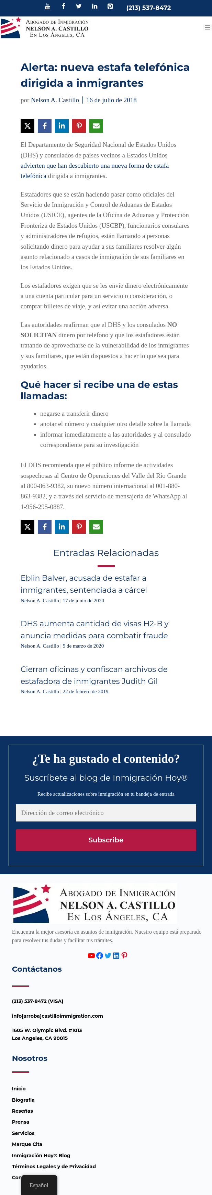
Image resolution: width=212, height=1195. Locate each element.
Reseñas (22, 1111)
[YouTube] (47, 7)
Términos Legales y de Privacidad (54, 1166)
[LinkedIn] (94, 7)
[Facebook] (63, 7)
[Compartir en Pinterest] (79, 126)
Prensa (21, 1122)
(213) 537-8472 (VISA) (38, 1001)
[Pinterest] (110, 7)
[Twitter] (79, 7)
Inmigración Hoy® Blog (41, 1155)
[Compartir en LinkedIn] (62, 126)
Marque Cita (27, 1144)
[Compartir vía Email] (96, 126)
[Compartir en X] (27, 126)
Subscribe (105, 840)
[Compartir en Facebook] (45, 126)
